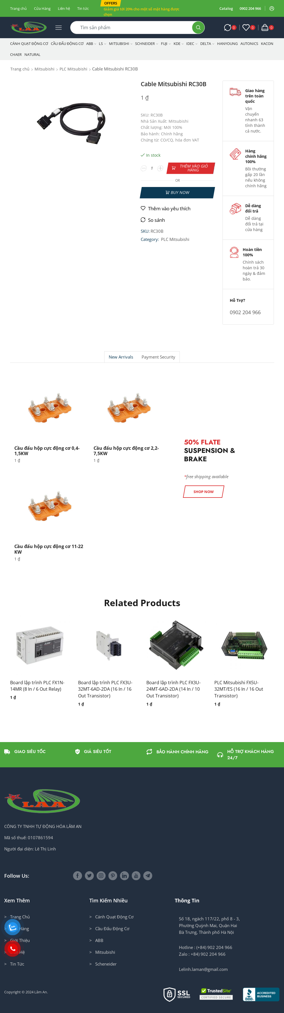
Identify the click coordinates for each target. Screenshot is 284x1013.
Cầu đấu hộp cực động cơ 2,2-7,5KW (126, 451)
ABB (91, 43)
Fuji (166, 43)
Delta (207, 43)
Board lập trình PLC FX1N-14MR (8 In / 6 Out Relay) (37, 685)
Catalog (226, 8)
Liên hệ (64, 8)
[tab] (120, 357)
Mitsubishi (121, 43)
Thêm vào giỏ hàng (193, 168)
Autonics (249, 43)
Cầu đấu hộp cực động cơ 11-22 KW (48, 549)
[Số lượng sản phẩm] (152, 168)
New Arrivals (121, 357)
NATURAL (32, 54)
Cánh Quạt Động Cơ (29, 43)
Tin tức (83, 8)
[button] (110, 3)
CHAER (16, 54)
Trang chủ (18, 8)
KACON (267, 43)
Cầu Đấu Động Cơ (67, 43)
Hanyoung (227, 43)
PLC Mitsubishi (73, 69)
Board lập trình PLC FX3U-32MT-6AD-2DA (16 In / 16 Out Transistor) (105, 689)
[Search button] (198, 27)
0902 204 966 (250, 8)
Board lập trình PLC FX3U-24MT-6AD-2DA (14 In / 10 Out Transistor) (173, 689)
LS (102, 43)
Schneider (146, 43)
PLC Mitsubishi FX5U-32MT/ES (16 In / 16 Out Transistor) (238, 689)
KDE (179, 43)
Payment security (158, 357)
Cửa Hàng (42, 8)
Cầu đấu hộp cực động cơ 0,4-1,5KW (46, 451)
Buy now (180, 192)
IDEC (191, 43)
